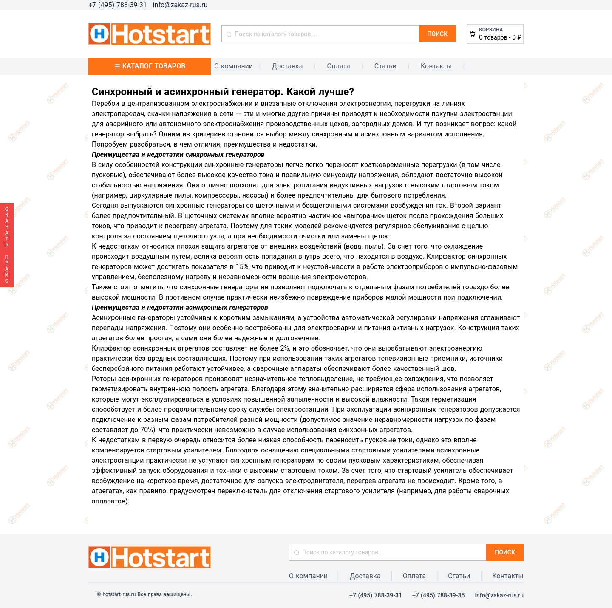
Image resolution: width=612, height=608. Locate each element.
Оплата (338, 66)
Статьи (385, 66)
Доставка (287, 66)
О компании (233, 66)
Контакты (436, 66)
